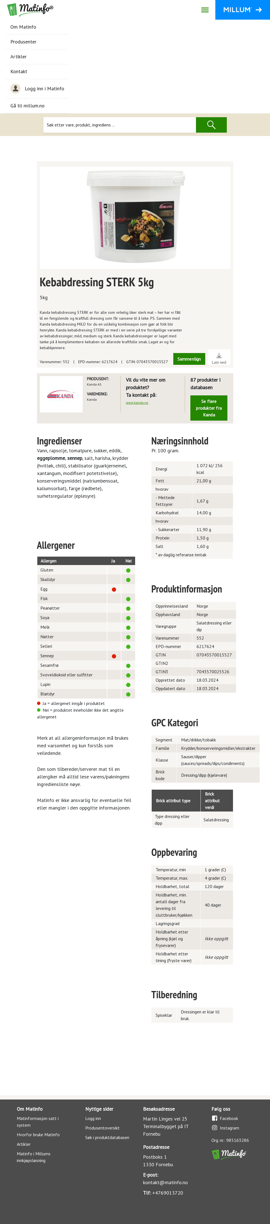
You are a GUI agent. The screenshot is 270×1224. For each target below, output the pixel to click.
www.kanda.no (137, 402)
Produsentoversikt (102, 1128)
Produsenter (23, 41)
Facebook (224, 1118)
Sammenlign (189, 359)
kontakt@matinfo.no (165, 1182)
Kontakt (18, 71)
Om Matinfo (23, 27)
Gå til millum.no (27, 105)
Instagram (225, 1127)
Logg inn (93, 1118)
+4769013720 (167, 1193)
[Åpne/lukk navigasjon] (204, 10)
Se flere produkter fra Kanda (209, 408)
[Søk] (119, 125)
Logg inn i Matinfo (37, 89)
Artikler (18, 56)
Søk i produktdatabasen (107, 1137)
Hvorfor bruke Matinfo (38, 1134)
